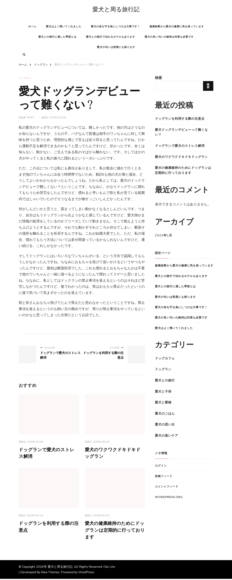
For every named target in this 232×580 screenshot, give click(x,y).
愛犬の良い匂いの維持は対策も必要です (169, 37)
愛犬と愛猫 (163, 402)
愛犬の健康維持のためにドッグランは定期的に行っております (113, 531)
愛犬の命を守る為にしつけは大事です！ (115, 26)
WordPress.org (169, 497)
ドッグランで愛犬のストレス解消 (180, 146)
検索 (158, 77)
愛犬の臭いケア (166, 435)
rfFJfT (30, 117)
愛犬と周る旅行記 (116, 9)
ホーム (32, 26)
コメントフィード (166, 486)
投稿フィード (163, 476)
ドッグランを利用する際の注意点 (180, 119)
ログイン (161, 466)
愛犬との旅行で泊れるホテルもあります (110, 37)
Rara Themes (50, 573)
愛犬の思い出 (165, 424)
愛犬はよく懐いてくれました (63, 26)
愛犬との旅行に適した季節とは (57, 37)
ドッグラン (25, 78)
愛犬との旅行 (165, 380)
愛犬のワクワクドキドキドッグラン (181, 157)
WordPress (86, 573)
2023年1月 (163, 235)
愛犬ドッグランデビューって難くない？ (181, 132)
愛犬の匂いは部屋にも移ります (116, 47)
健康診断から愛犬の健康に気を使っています (176, 26)
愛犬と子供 (163, 391)
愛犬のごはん (165, 413)
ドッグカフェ (165, 358)
